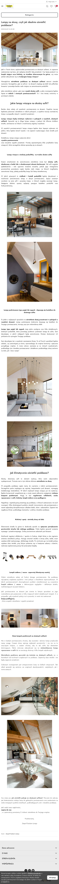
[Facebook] (26, 870)
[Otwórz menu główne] (2, 6)
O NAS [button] (29, 853)
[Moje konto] (51, 1)
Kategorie (29, 15)
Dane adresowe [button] (29, 848)
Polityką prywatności (34, 873)
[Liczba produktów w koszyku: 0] (55, 6)
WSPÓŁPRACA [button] (29, 863)
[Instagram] (29, 870)
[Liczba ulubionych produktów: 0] (51, 6)
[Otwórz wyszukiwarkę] (47, 6)
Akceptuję (52, 878)
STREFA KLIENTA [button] (29, 858)
